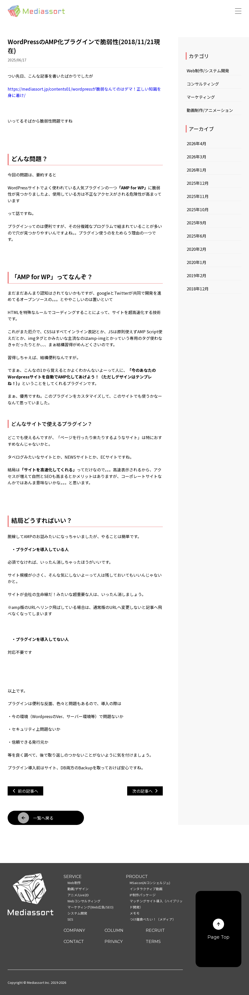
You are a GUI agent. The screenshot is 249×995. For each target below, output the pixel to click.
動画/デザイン (78, 888)
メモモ (135, 913)
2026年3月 (196, 157)
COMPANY (74, 930)
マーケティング (201, 97)
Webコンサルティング (83, 901)
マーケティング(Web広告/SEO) (90, 907)
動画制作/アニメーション (210, 110)
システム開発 (77, 913)
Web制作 (74, 882)
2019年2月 (196, 275)
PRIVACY (114, 941)
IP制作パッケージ (143, 894)
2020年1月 (196, 262)
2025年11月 (198, 196)
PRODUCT (137, 876)
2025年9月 (196, 223)
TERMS (153, 941)
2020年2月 (196, 249)
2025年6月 (196, 236)
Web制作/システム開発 (208, 71)
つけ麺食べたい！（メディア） (153, 919)
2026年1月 (196, 170)
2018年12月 (198, 289)
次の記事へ (145, 791)
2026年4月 (196, 143)
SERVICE (73, 876)
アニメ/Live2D (78, 894)
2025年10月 (198, 209)
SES (70, 919)
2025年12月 (198, 183)
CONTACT (74, 941)
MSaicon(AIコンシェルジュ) (150, 882)
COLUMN (114, 930)
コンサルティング (203, 84)
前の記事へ (25, 791)
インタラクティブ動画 (146, 888)
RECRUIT (155, 930)
